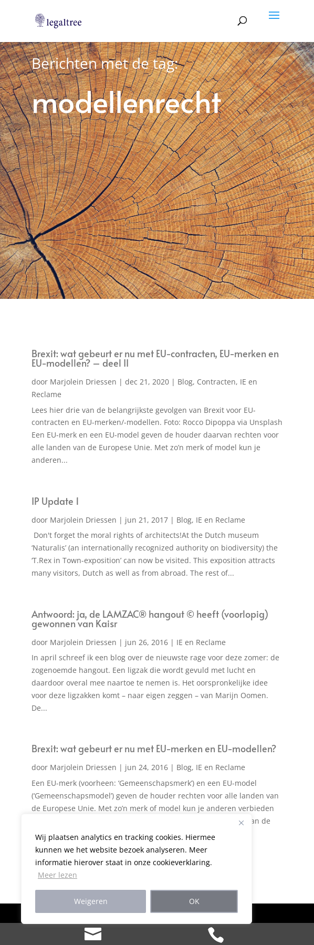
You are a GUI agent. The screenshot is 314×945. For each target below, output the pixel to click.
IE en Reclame (220, 520)
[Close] (241, 822)
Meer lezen (57, 875)
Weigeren (91, 901)
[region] (136, 869)
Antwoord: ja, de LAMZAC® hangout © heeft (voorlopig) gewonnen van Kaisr (150, 618)
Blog (185, 382)
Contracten (216, 382)
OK (194, 901)
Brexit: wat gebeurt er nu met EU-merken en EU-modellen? (154, 748)
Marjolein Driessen (83, 382)
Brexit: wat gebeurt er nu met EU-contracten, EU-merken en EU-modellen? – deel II (155, 358)
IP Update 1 (55, 500)
